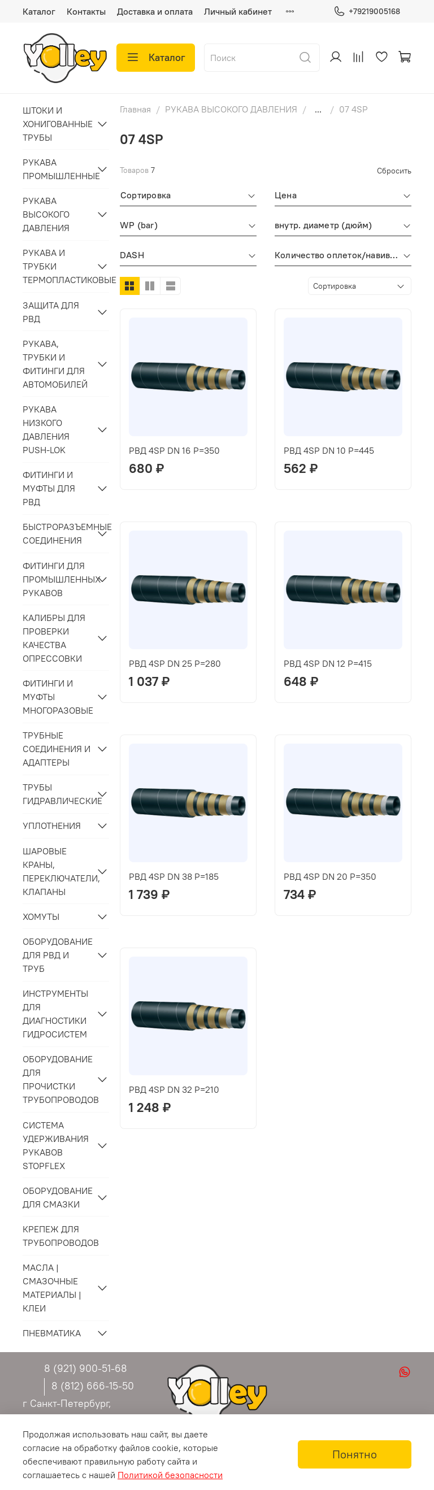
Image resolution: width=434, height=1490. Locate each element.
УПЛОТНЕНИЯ (52, 825)
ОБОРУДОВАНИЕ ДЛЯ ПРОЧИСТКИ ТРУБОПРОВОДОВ (57, 1079)
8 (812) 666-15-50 (92, 1385)
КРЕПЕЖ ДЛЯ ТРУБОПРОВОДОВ (61, 1235)
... (318, 109)
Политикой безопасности (170, 1474)
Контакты (86, 11)
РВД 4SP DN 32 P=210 (174, 1089)
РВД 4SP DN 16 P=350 (174, 450)
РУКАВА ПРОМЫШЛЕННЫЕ (57, 169)
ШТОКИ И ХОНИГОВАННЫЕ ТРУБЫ (57, 124)
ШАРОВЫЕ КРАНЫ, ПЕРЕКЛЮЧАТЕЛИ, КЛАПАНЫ (57, 871)
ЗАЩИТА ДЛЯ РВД (51, 311)
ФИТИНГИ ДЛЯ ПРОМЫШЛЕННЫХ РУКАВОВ (57, 579)
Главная (135, 109)
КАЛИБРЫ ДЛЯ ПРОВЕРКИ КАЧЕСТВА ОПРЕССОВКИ (54, 638)
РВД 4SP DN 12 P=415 (328, 663)
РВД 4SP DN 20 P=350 (330, 876)
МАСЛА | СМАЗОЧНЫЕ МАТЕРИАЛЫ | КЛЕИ (52, 1288)
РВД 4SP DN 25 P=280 (175, 663)
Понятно (354, 1454)
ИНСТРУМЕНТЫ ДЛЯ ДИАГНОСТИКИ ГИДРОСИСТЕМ (55, 1014)
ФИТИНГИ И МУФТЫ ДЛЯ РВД (49, 488)
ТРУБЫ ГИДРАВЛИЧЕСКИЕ (57, 793)
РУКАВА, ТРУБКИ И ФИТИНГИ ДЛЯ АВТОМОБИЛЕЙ (55, 364)
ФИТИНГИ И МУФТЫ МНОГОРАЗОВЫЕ (57, 696)
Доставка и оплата (155, 11)
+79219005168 (366, 12)
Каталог (39, 11)
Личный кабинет (238, 11)
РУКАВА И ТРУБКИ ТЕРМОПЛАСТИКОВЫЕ (57, 266)
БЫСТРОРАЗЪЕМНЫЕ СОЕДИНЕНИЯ (57, 533)
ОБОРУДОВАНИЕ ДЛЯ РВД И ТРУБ (57, 955)
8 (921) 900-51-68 (85, 1368)
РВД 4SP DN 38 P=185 (174, 876)
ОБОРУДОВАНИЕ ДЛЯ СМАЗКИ (57, 1197)
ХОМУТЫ (41, 916)
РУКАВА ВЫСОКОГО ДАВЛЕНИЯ (231, 109)
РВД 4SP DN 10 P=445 (329, 450)
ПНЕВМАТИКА (52, 1333)
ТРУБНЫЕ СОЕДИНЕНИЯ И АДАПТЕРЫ (56, 748)
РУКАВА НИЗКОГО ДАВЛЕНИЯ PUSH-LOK (46, 429)
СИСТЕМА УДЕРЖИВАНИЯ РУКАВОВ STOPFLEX (56, 1145)
